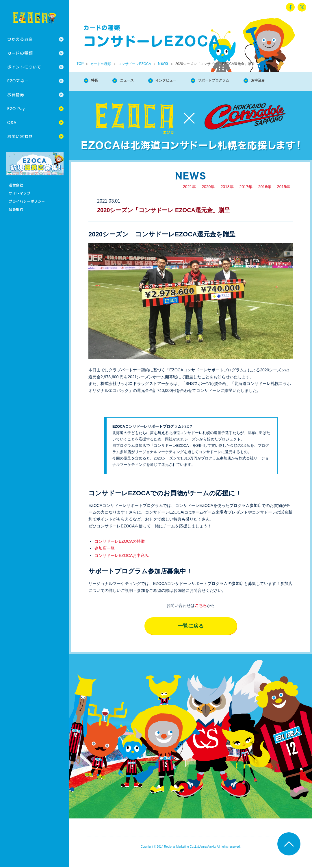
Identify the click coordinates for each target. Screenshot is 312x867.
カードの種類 (20, 53)
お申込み (101, 92)
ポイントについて (24, 67)
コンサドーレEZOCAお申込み (121, 566)
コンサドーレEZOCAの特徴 (119, 552)
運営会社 (16, 185)
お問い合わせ (20, 136)
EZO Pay (16, 108)
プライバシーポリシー (27, 201)
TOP (80, 64)
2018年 (226, 197)
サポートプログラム (238, 80)
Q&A (11, 122)
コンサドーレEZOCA (134, 64)
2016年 (264, 197)
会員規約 (16, 209)
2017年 (245, 197)
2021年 (189, 197)
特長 (97, 80)
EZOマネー (18, 81)
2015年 (283, 197)
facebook (290, 7)
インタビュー (180, 80)
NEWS (163, 64)
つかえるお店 (20, 39)
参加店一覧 (104, 559)
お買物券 (15, 94)
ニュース (134, 80)
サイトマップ (20, 193)
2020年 (208, 197)
